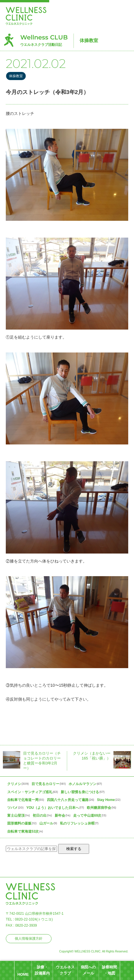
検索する (73, 849)
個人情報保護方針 (29, 938)
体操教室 (89, 40)
